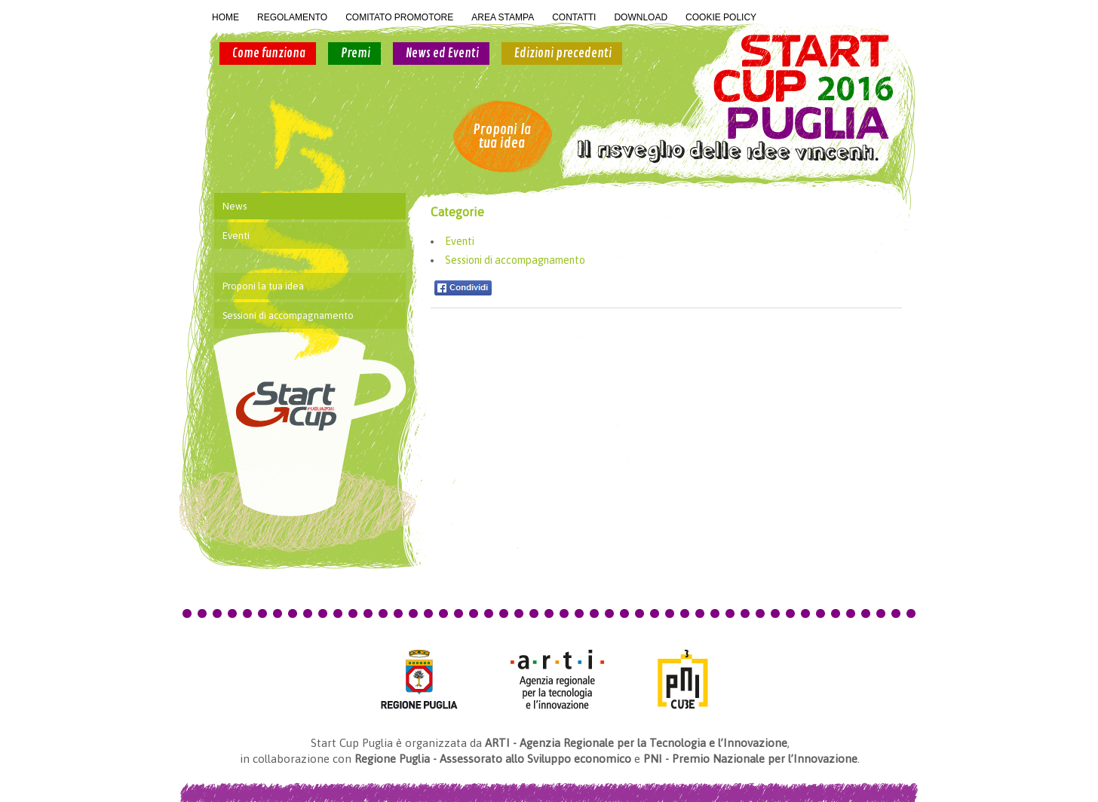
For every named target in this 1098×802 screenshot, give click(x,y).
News (234, 206)
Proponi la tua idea (502, 136)
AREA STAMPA (502, 17)
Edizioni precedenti (563, 53)
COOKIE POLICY (720, 17)
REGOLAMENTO (292, 17)
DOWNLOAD (640, 17)
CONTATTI (574, 17)
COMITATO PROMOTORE (399, 17)
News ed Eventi (442, 53)
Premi (355, 53)
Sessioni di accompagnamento (515, 260)
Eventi (459, 241)
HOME (225, 17)
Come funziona (268, 53)
